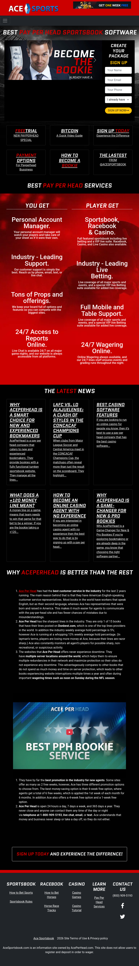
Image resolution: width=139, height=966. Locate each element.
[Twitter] (122, 916)
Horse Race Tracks (51, 908)
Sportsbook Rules (21, 901)
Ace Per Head (28, 591)
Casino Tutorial (76, 908)
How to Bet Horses (52, 895)
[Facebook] (123, 906)
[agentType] (118, 99)
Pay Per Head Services (99, 902)
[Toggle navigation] (5, 20)
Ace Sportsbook (43, 938)
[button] (11, 60)
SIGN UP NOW (118, 110)
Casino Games (76, 895)
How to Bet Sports (21, 892)
